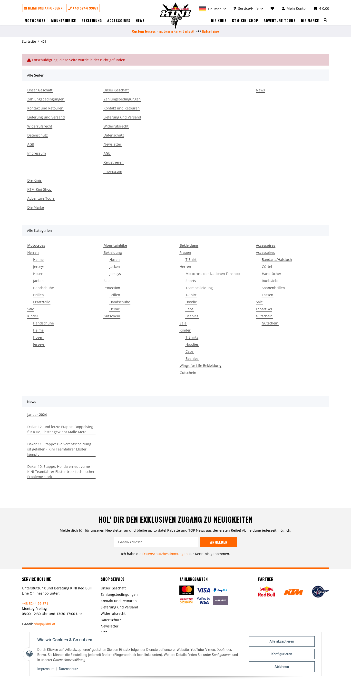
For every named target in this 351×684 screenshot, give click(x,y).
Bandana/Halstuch (277, 259)
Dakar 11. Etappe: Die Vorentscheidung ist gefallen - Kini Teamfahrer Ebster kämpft (59, 449)
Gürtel (267, 266)
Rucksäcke (270, 280)
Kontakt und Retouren (45, 108)
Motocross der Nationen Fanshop (212, 273)
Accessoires (265, 252)
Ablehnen (281, 667)
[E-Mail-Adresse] (156, 542)
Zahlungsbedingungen (45, 99)
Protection (112, 287)
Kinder (32, 316)
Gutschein (112, 316)
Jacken (38, 280)
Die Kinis (219, 20)
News (140, 20)
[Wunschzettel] (272, 8)
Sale (30, 309)
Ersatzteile (41, 302)
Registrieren (114, 162)
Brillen (38, 295)
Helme (38, 259)
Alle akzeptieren (281, 641)
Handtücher (271, 273)
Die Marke (310, 20)
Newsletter (112, 144)
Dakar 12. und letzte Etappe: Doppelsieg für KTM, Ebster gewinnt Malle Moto (60, 429)
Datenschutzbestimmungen (165, 553)
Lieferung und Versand (46, 117)
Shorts (190, 280)
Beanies (191, 316)
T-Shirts (191, 337)
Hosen (38, 273)
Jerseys (39, 266)
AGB (30, 144)
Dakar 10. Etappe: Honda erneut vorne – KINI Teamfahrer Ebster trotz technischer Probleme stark (61, 471)
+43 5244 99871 (83, 7)
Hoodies (192, 344)
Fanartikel (264, 309)
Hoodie (191, 302)
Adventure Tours (280, 20)
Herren (33, 252)
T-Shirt (190, 259)
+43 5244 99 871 (35, 603)
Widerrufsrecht (39, 126)
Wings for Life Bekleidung (200, 365)
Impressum (36, 153)
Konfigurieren (281, 654)
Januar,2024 (37, 414)
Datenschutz (37, 135)
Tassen (267, 295)
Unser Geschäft (39, 90)
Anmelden (218, 542)
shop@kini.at (44, 624)
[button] (212, 8)
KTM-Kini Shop (245, 20)
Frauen (185, 252)
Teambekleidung (199, 287)
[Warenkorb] (319, 8)
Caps (189, 309)
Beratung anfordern (43, 7)
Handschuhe (43, 287)
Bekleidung (113, 252)
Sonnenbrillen (273, 287)
